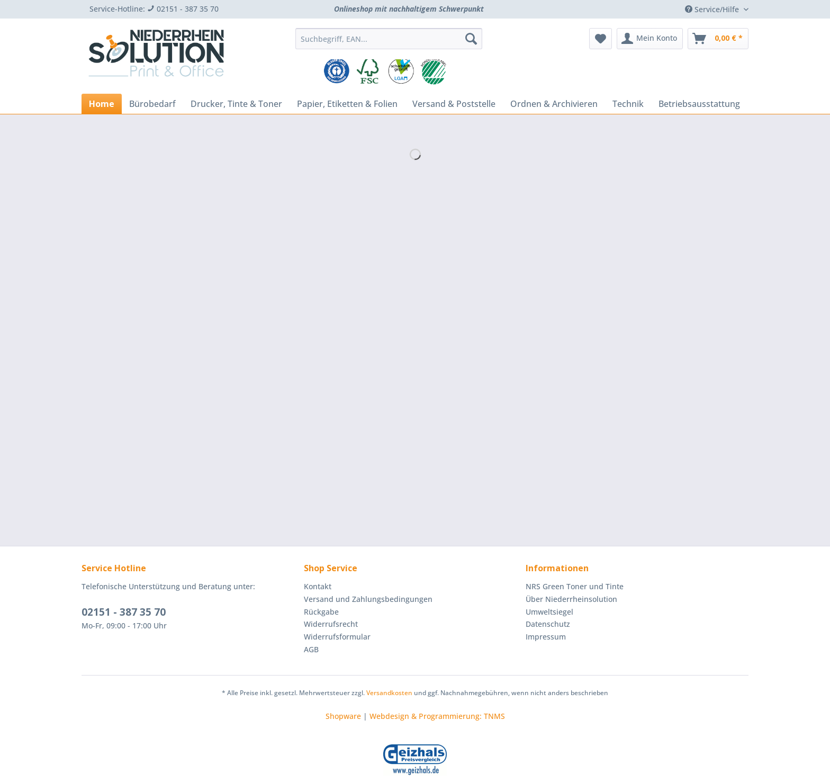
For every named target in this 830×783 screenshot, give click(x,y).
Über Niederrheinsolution (571, 599)
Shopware (343, 716)
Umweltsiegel (549, 612)
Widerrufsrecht (331, 624)
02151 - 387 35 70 (124, 612)
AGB (311, 649)
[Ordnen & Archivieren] (554, 104)
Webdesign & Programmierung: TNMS (437, 716)
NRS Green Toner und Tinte (575, 586)
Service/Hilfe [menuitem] (713, 9)
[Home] (102, 104)
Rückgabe (321, 612)
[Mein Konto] (650, 38)
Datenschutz (548, 624)
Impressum (546, 637)
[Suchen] (471, 38)
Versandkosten (389, 692)
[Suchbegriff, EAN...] (388, 38)
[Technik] (628, 104)
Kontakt (317, 586)
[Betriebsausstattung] (699, 104)
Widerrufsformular (337, 637)
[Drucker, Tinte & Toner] (236, 104)
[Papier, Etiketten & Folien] (347, 104)
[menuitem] (388, 43)
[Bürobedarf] (152, 104)
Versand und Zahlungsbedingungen (368, 599)
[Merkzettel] (600, 38)
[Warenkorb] (718, 38)
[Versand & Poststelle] (454, 104)
